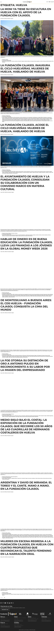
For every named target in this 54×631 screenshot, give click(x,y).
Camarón (21, 534)
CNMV (13, 294)
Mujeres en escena (36, 594)
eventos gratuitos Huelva (41, 171)
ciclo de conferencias (23, 117)
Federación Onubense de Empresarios (32, 415)
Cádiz (11, 294)
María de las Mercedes (34, 536)
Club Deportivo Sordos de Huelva (42, 355)
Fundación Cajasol (10, 18)
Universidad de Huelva (45, 120)
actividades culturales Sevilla (9, 534)
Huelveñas (6, 172)
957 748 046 (48, 619)
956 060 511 (21, 619)
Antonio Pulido (8, 233)
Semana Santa (40, 478)
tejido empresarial (35, 416)
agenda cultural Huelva (19, 171)
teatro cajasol (34, 537)
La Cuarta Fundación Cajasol (27, 172)
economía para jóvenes (36, 294)
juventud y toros (10, 536)
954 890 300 (21, 625)
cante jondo (32, 534)
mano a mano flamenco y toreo (25, 536)
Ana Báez (5, 117)
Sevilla (31, 537)
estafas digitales (50, 294)
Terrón (38, 537)
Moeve (21, 416)
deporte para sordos (26, 356)
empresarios (23, 415)
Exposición (19, 478)
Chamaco (41, 534)
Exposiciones (8, 476)
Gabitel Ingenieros (50, 415)
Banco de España (7, 294)
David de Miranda (49, 534)
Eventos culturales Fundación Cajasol (46, 118)
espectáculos (10, 535)
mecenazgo (17, 416)
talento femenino (39, 120)
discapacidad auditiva (49, 356)
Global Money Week (33, 295)
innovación (7, 416)
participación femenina (6, 120)
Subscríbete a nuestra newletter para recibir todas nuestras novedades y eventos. (13, 607)
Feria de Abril (37, 535)
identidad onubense (12, 172)
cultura (13, 61)
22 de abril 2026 (12, 171)
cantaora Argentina (26, 534)
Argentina (15, 534)
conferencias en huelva (8, 118)
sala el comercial (32, 120)
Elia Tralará (11, 594)
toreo (40, 537)
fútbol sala (10, 357)
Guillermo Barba (27, 61)
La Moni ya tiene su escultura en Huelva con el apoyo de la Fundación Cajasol (26, 12)
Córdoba (16, 294)
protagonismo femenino (19, 120)
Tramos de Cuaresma (13, 476)
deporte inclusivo (20, 356)
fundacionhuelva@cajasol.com (5, 626)
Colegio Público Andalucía (42, 117)
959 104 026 (7, 625)
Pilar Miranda (30, 235)
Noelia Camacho (47, 594)
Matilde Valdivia (49, 61)
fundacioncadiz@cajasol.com (18, 620)
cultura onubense (15, 118)
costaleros (5, 478)
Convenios (13, 233)
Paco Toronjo (45, 536)
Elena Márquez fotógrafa (35, 118)
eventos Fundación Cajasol (17, 535)
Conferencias (8, 115)
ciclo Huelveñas (29, 117)
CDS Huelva (24, 355)
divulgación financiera (28, 294)
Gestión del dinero (26, 295)
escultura (16, 61)
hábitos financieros (49, 295)
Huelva (35, 61)
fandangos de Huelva (31, 535)
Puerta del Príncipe (9, 537)
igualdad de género (19, 172)
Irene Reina (30, 594)
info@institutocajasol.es (17, 626)
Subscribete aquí (5, 609)
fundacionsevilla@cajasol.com (5, 620)
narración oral (41, 594)
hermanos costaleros (31, 478)
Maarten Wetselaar (12, 416)
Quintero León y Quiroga (16, 537)
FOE (39, 415)
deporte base (14, 356)
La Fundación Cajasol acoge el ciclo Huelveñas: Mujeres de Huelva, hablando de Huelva (25, 128)
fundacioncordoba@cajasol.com (46, 620)
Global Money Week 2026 (41, 295)
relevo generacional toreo (25, 537)
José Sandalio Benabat (19, 357)
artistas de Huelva (16, 117)
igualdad (37, 61)
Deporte (7, 353)
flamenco (41, 535)
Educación (7, 292)
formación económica (13, 295)
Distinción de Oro (18, 415)
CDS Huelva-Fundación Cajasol (31, 355)
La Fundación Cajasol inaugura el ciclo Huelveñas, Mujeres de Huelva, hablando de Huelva (25, 68)
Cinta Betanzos (35, 117)
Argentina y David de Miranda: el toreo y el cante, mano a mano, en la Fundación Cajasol (26, 485)
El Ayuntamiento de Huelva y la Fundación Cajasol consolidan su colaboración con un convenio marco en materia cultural (25, 183)
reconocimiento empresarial (27, 416)
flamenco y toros (46, 535)
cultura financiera (21, 294)
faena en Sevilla (24, 535)
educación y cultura (27, 118)
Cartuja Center (36, 534)
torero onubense (44, 537)
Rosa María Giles (26, 120)
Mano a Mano (17, 536)
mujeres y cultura (48, 172)
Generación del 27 (23, 594)
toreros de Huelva (50, 537)
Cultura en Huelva (34, 171)
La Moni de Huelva (43, 61)
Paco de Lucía (40, 536)
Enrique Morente (5, 535)
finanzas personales (5, 295)
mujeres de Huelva (35, 172)
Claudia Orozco (12, 415)
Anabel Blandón (10, 117)
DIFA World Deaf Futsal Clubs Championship (37, 356)
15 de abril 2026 (6, 171)
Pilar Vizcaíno (12, 120)
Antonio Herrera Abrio (7, 61)
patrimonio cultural (24, 235)
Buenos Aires (12, 355)
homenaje (32, 61)
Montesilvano (25, 357)
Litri (14, 536)
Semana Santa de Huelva (47, 478)
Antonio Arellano (7, 355)
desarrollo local (21, 118)
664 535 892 (35, 619)
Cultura (7, 59)
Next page (7, 597)
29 (4, 597)
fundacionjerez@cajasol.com (32, 620)
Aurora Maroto (6, 594)
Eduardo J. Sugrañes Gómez (12, 478)
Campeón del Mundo (18, 355)
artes (18, 534)
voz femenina (15, 173)
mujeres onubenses (42, 172)
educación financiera (43, 294)
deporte (10, 356)
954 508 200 (7, 619)
